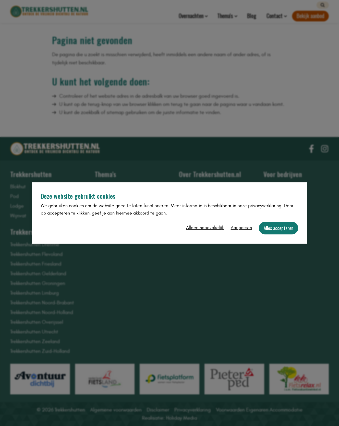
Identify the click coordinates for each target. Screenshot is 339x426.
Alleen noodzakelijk (205, 227)
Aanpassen (241, 227)
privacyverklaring (264, 205)
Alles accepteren (278, 228)
